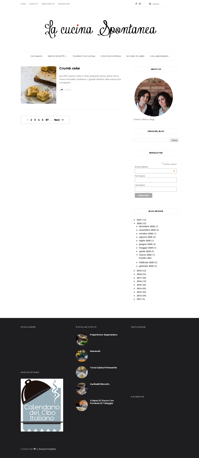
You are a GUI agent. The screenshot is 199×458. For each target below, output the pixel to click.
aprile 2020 (145, 251)
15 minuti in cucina (84, 56)
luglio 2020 (144, 240)
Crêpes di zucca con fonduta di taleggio (102, 402)
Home (23, 4)
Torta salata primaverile (103, 367)
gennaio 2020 (146, 266)
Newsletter (64, 4)
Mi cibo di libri (135, 56)
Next (56, 120)
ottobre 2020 (146, 233)
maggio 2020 (146, 247)
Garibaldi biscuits (99, 384)
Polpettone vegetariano (103, 334)
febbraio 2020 (146, 262)
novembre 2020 (147, 229)
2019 (139, 270)
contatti (34, 4)
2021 (139, 219)
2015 (139, 284)
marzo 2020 (145, 254)
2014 (139, 288)
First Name (140, 176)
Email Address (155, 167)
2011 (139, 299)
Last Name (140, 185)
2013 (139, 292)
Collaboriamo (159, 56)
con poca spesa (111, 56)
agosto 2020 (145, 237)
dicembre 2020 (147, 226)
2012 (139, 295)
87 (47, 120)
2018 (139, 274)
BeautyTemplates (47, 449)
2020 (139, 223)
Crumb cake (69, 68)
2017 (139, 277)
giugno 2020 (145, 244)
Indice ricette (48, 4)
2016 (139, 281)
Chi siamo (36, 56)
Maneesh (95, 351)
